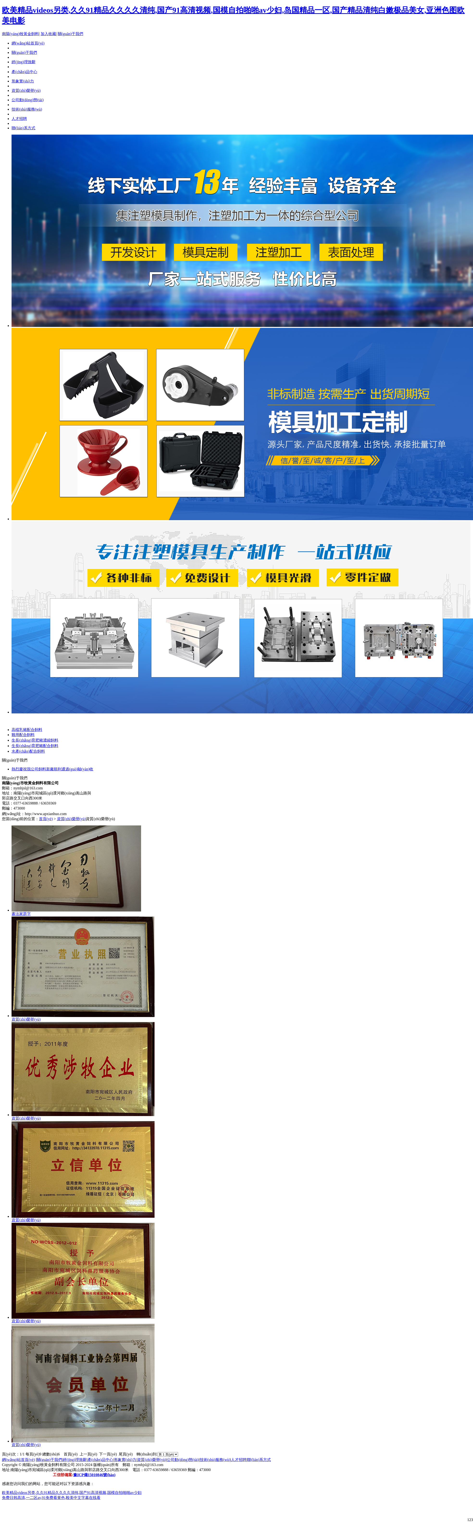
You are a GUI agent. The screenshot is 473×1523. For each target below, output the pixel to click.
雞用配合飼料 (23, 735)
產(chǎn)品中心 (24, 72)
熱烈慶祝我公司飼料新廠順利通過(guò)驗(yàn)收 (52, 769)
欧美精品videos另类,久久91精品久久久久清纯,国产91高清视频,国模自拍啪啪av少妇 (72, 1493)
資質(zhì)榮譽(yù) (26, 90)
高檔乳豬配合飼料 (27, 730)
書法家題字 (21, 914)
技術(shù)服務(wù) (27, 109)
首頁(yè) (46, 819)
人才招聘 (19, 119)
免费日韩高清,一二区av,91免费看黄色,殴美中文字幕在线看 (51, 1498)
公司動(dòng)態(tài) (28, 100)
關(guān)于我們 (70, 34)
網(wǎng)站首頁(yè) (18, 1460)
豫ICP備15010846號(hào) (94, 1475)
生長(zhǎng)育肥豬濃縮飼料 (35, 740)
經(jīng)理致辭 (24, 62)
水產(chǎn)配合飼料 (28, 751)
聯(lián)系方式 (23, 128)
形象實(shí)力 (23, 81)
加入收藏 (48, 34)
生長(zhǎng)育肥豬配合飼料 (35, 746)
